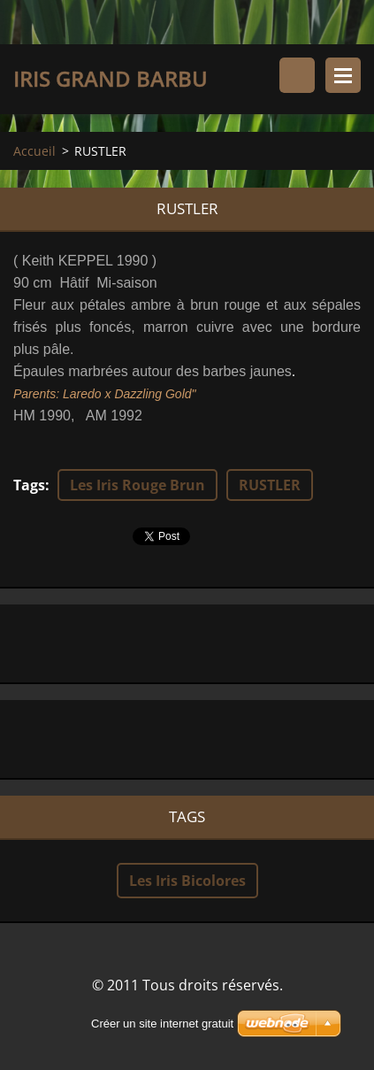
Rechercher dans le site (297, 75)
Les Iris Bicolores (187, 880)
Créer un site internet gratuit (162, 1023)
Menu (343, 75)
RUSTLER (270, 485)
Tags (29, 485)
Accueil (34, 150)
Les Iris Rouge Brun (137, 485)
